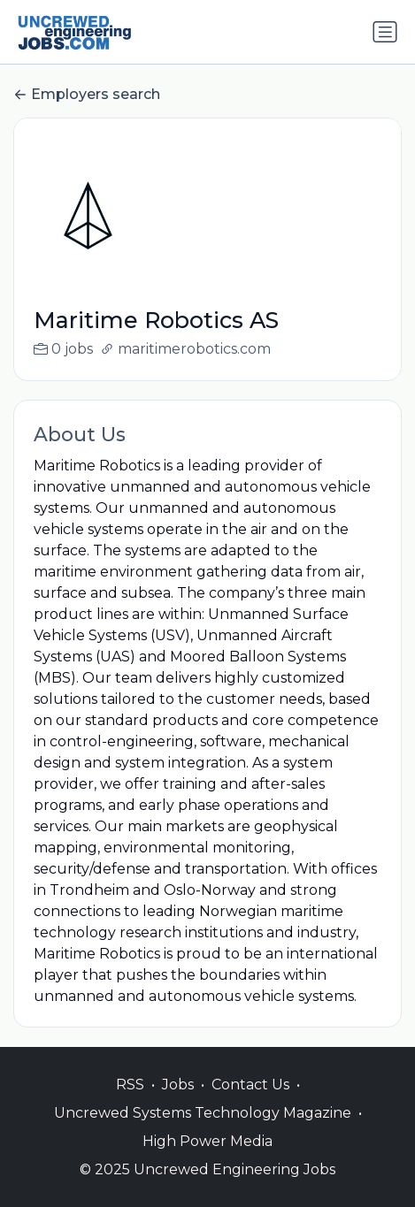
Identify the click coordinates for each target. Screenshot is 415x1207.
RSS (130, 1084)
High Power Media (207, 1141)
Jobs (178, 1084)
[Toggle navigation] (385, 32)
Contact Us (250, 1084)
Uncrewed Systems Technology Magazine (202, 1112)
